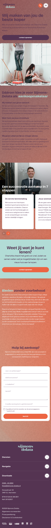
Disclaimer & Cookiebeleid (12, 518)
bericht (25, 416)
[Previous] (4, 233)
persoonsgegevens (34, 409)
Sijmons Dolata (13, 508)
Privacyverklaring (8, 514)
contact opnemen (25, 37)
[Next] (8, 233)
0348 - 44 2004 (7, 483)
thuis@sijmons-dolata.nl (11, 486)
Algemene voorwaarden (11, 511)
